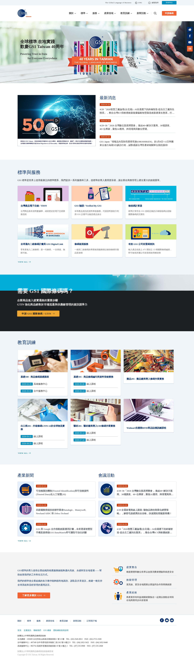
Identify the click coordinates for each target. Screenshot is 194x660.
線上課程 (85, 384)
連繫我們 (153, 3)
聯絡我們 (37, 630)
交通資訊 (27, 630)
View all (24, 262)
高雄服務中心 (34, 384)
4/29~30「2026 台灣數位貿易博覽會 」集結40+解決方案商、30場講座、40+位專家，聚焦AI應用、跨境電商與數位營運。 (145, 494)
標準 (83, 13)
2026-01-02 (41, 524)
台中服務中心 (34, 391)
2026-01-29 (41, 505)
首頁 (19, 630)
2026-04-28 (105, 105)
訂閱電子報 (92, 621)
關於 (71, 13)
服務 (94, 13)
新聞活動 (141, 13)
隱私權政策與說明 (60, 630)
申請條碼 (169, 13)
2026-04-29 (105, 121)
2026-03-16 (105, 137)
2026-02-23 (41, 486)
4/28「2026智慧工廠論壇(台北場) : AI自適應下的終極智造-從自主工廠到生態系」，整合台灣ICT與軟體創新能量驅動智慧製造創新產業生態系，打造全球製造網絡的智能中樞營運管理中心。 (137, 113)
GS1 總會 (47, 630)
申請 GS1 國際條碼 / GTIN (35, 314)
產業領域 (108, 13)
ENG (138, 3)
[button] (87, 80)
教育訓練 (125, 13)
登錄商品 (169, 2)
